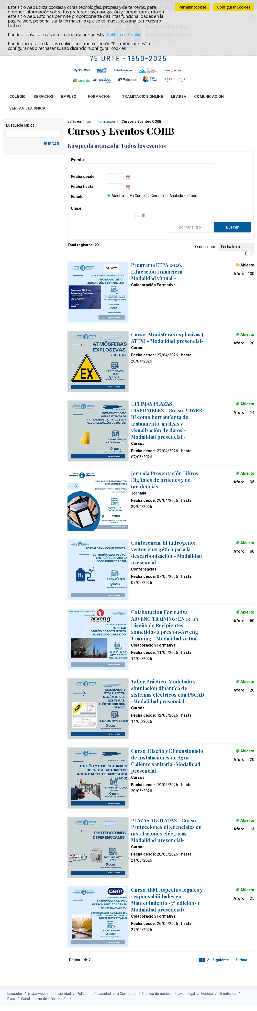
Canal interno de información (44, 999)
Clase (76, 208)
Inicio (87, 122)
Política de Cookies (125, 34)
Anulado (176, 195)
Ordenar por (205, 246)
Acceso (207, 994)
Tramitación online (142, 96)
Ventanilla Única (27, 108)
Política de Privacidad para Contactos (106, 994)
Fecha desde (83, 176)
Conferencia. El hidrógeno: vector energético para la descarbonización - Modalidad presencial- (166, 552)
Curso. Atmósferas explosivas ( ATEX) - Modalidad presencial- (167, 337)
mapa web (36, 994)
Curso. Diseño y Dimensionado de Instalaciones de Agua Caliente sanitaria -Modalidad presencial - (167, 760)
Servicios (43, 96)
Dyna (11, 999)
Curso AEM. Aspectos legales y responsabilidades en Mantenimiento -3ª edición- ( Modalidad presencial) (166, 899)
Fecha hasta (82, 186)
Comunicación (209, 96)
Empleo (68, 96)
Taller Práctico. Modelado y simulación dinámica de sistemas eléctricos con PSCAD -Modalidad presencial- (167, 691)
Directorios (227, 994)
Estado (77, 196)
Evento (77, 159)
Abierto (118, 195)
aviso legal (186, 994)
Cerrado (157, 195)
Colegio (17, 96)
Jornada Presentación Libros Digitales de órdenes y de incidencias (164, 480)
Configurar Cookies (233, 7)
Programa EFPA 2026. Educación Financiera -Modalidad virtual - (158, 271)
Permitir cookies (192, 7)
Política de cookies (157, 994)
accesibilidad (61, 994)
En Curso (137, 195)
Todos (194, 195)
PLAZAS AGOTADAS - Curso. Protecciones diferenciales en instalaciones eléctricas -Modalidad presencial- (166, 830)
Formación (99, 96)
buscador (14, 994)
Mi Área (178, 96)
